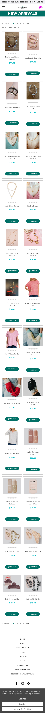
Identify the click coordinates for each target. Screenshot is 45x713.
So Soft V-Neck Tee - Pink (12, 354)
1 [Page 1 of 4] (13, 23)
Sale (22, 652)
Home (22, 639)
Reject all (22, 704)
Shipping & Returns (22, 669)
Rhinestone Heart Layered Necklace (12, 157)
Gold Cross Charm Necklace (12, 255)
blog (22, 661)
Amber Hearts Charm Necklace (12, 304)
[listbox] (14, 27)
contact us (22, 665)
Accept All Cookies (22, 709)
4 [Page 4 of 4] (23, 23)
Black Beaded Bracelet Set (12, 108)
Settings (22, 698)
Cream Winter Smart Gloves (33, 354)
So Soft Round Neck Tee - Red (33, 304)
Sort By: (4, 27)
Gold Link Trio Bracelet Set (33, 108)
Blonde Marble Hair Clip (33, 551)
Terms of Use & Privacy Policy (22, 674)
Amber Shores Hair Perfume (33, 453)
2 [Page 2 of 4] (17, 23)
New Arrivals (22, 648)
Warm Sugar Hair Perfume (12, 503)
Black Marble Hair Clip (33, 599)
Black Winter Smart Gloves (33, 403)
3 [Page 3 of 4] (20, 23)
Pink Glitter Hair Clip (12, 599)
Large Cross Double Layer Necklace (33, 157)
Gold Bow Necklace (33, 206)
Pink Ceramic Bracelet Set (33, 58)
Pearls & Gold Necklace (12, 206)
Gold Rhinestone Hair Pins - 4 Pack (33, 503)
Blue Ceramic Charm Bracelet (12, 58)
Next (28, 23)
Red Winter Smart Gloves (12, 403)
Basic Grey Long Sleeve (12, 453)
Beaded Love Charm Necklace (33, 255)
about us (22, 657)
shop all (22, 643)
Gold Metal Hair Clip (12, 551)
